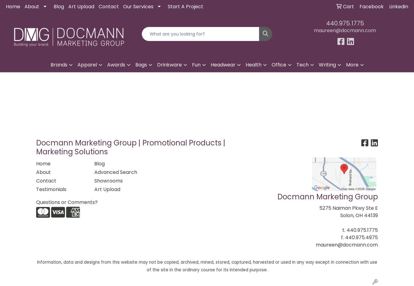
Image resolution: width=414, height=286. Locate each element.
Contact (109, 6)
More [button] (352, 64)
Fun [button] (196, 64)
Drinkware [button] (169, 64)
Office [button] (279, 64)
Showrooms (108, 180)
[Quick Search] (201, 34)
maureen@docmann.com (345, 30)
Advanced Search (115, 172)
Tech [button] (302, 64)
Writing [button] (327, 64)
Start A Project (185, 6)
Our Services (138, 6)
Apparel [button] (87, 64)
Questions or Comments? (67, 202)
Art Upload (81, 6)
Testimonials (51, 189)
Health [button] (254, 64)
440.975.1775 (345, 23)
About (31, 6)
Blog (59, 6)
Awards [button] (116, 64)
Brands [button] (59, 64)
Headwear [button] (223, 64)
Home (13, 6)
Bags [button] (141, 64)
